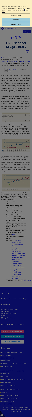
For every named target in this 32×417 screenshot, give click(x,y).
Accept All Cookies (16, 24)
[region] (16, 13)
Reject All (16, 19)
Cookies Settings (16, 15)
